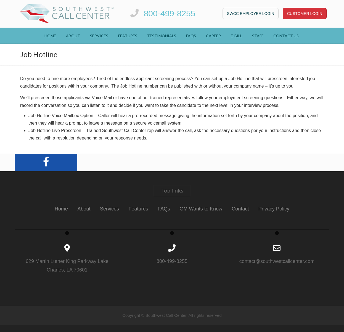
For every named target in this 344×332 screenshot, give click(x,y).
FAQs (164, 209)
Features (138, 209)
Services (109, 209)
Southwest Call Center (66, 13)
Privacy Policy (273, 209)
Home (61, 209)
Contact (240, 209)
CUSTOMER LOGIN (304, 13)
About (84, 209)
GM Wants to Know (201, 209)
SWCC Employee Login (250, 13)
